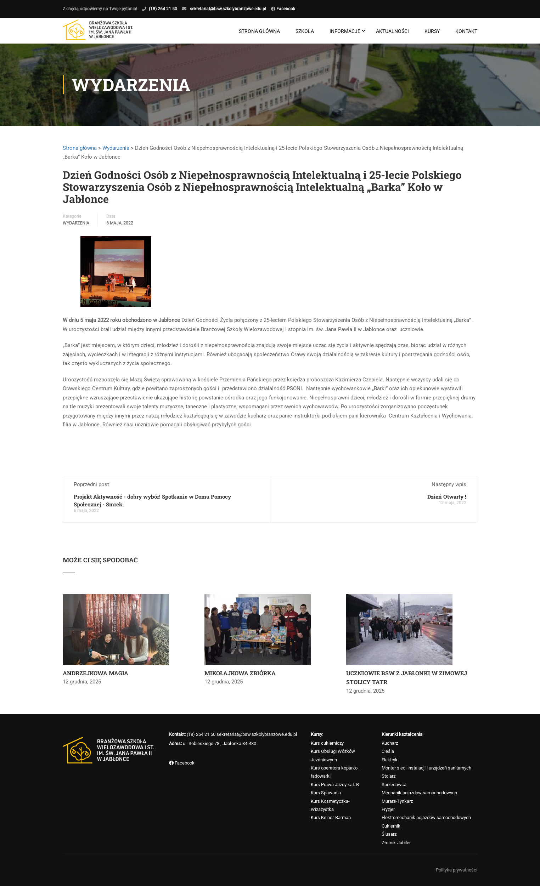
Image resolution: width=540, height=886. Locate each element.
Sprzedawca (394, 784)
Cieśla (388, 751)
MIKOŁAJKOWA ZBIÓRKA (240, 673)
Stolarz (388, 776)
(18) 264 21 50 (163, 8)
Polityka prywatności (456, 870)
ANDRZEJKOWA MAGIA (95, 673)
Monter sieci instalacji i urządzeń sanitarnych (426, 768)
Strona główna (259, 31)
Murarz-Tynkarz (397, 801)
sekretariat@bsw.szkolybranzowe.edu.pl (228, 8)
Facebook (285, 8)
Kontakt (466, 31)
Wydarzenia (115, 148)
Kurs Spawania (326, 792)
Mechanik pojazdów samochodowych (419, 792)
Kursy (432, 31)
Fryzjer (388, 809)
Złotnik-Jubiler (396, 842)
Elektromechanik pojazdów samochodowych (426, 817)
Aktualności (392, 31)
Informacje (345, 31)
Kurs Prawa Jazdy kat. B (335, 784)
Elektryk (390, 759)
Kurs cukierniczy (327, 743)
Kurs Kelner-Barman (331, 817)
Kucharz (390, 743)
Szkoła (305, 31)
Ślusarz (389, 834)
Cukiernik (391, 826)
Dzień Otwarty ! (446, 496)
